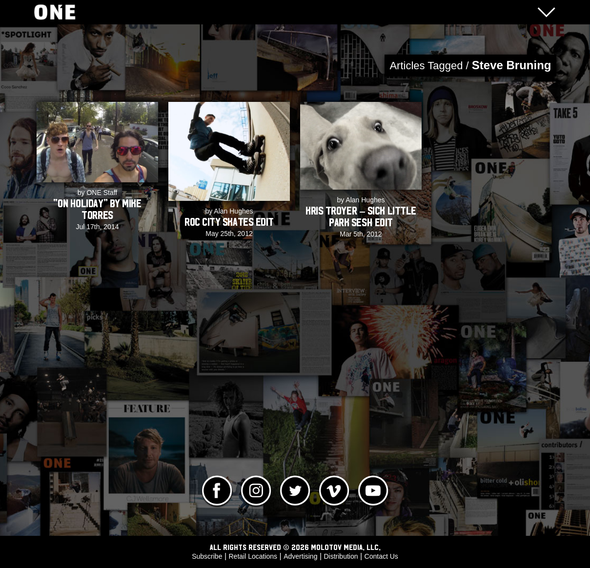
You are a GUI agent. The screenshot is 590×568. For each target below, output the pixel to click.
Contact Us (381, 556)
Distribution (341, 556)
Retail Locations (253, 556)
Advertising (300, 556)
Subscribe (207, 556)
